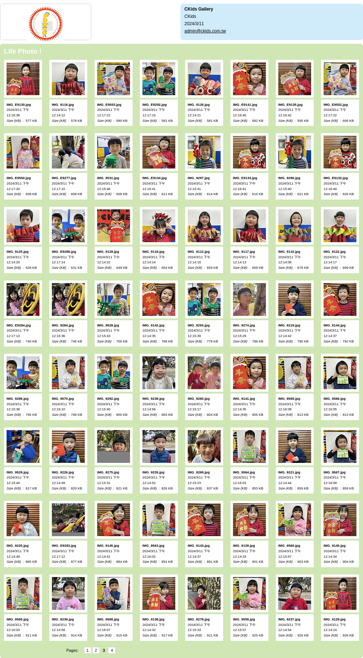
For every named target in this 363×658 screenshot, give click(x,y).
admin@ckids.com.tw (205, 31)
